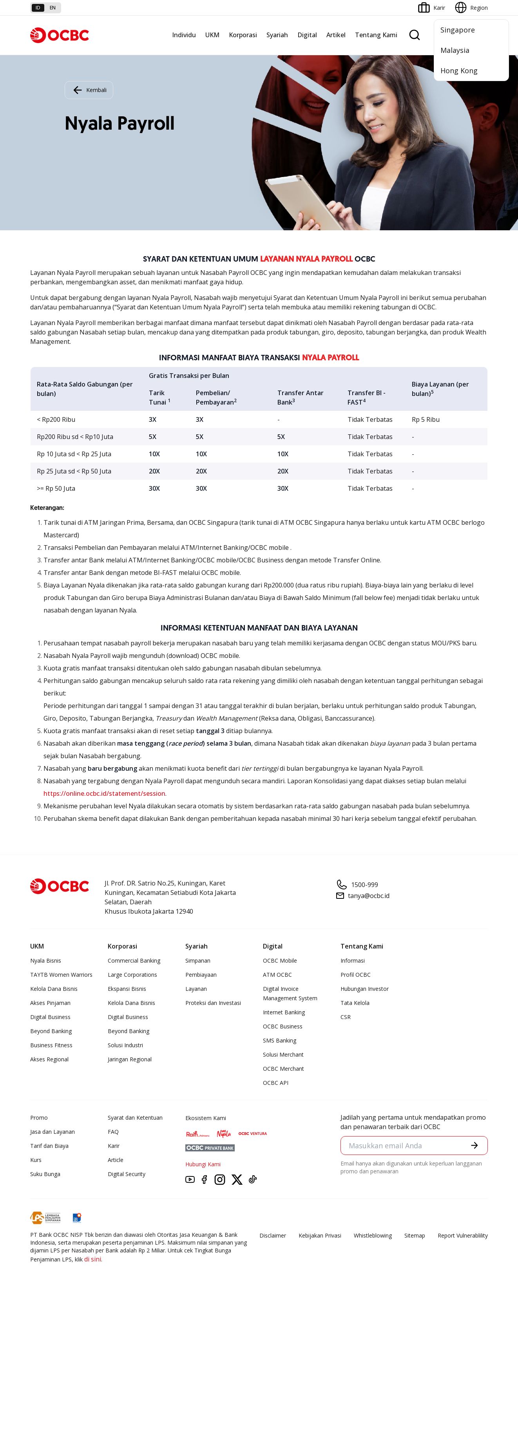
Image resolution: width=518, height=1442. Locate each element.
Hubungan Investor (365, 988)
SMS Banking (279, 1040)
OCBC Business (282, 1026)
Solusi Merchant (283, 1054)
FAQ (113, 1131)
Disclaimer (272, 1235)
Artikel (336, 35)
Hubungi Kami (203, 1164)
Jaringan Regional (130, 1059)
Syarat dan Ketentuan (135, 1117)
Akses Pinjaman (50, 1003)
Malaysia (454, 50)
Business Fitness (51, 1045)
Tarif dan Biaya (49, 1145)
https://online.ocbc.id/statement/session (104, 793)
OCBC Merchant (283, 1068)
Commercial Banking (134, 960)
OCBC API (275, 1082)
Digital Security (126, 1174)
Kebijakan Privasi (320, 1235)
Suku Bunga (45, 1174)
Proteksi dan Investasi (213, 1003)
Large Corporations (132, 974)
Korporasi (243, 35)
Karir (114, 1145)
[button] (474, 1145)
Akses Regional (49, 1059)
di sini (92, 1259)
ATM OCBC (277, 974)
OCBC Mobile (280, 960)
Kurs (36, 1160)
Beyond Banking (51, 1031)
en (53, 7)
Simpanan (197, 960)
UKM (212, 35)
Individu (184, 35)
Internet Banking (284, 1012)
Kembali (89, 90)
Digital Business (50, 1017)
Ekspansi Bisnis (127, 988)
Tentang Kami (376, 35)
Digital (307, 35)
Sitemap (414, 1235)
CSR (346, 1017)
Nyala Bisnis (45, 960)
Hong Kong (459, 70)
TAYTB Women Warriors (61, 974)
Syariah (277, 35)
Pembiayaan (201, 974)
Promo (39, 1117)
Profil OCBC (356, 974)
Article (115, 1160)
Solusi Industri (125, 1045)
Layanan (196, 988)
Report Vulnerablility (463, 1235)
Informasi (353, 960)
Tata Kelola (355, 1003)
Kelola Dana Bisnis (54, 988)
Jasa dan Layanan (52, 1131)
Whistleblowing (373, 1235)
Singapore (457, 29)
